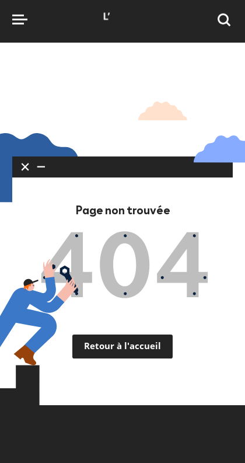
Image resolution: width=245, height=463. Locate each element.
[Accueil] (122, 27)
